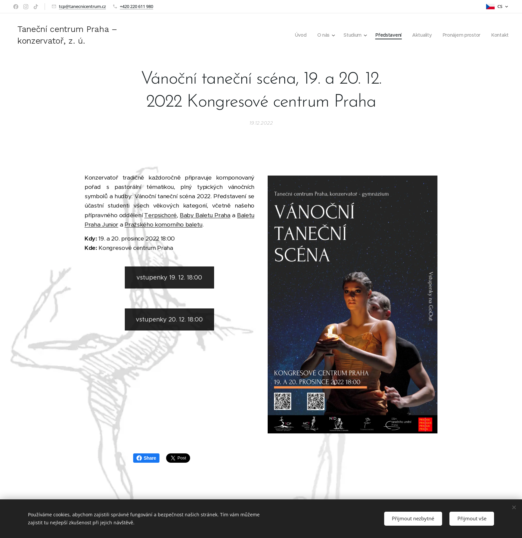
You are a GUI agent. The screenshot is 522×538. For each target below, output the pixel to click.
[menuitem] (298, 35)
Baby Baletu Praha (205, 215)
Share (146, 458)
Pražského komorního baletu (163, 224)
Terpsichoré (160, 215)
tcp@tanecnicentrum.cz (82, 6)
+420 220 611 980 (136, 6)
